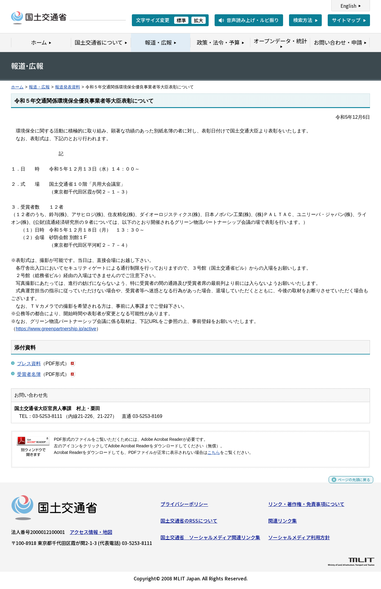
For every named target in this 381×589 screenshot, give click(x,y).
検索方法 (302, 20)
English (348, 5)
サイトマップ (346, 20)
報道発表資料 (67, 87)
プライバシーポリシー (184, 506)
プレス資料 (29, 363)
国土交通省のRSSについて (188, 522)
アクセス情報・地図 (91, 534)
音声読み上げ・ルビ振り (253, 20)
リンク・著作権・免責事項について (306, 506)
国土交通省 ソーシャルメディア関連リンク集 (210, 539)
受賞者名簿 (29, 374)
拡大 (198, 20)
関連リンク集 (282, 522)
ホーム (17, 87)
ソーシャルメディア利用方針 (299, 539)
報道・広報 (39, 87)
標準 (181, 20)
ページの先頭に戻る (349, 485)
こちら (213, 452)
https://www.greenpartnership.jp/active (56, 328)
